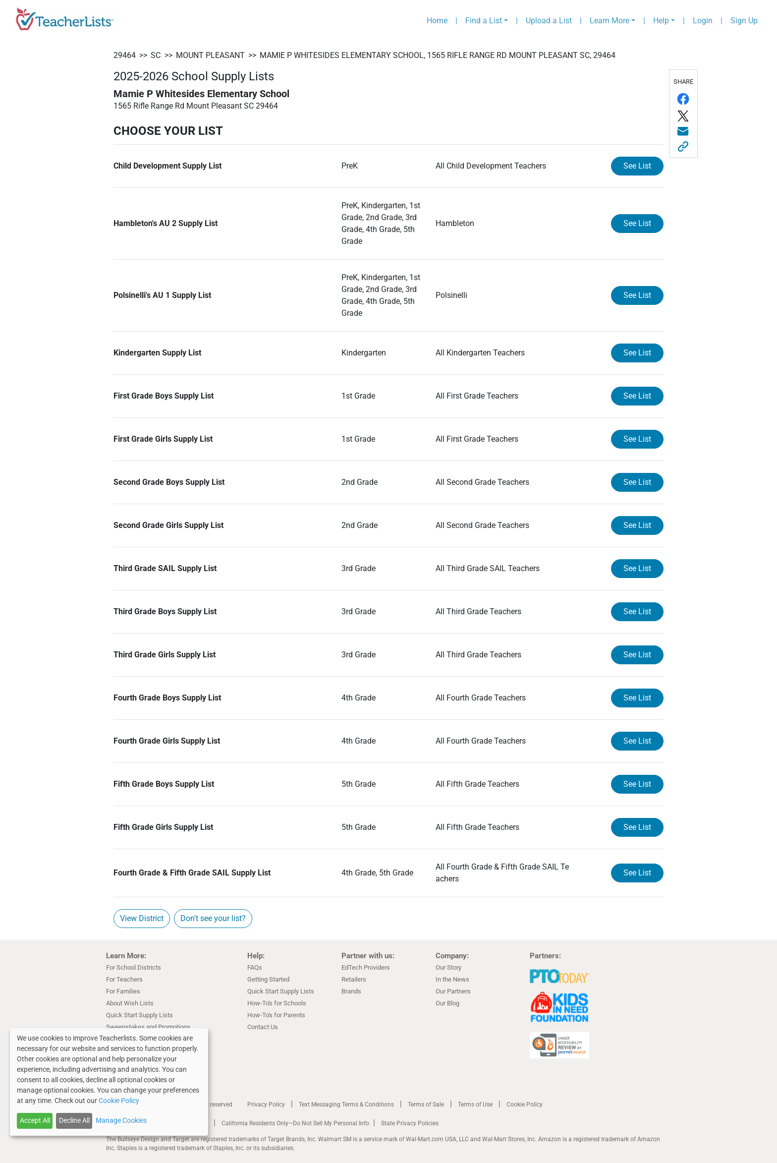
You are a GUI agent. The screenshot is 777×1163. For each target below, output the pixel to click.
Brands (351, 991)
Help (661, 20)
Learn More (609, 20)
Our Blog (447, 1003)
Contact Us (262, 1027)
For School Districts (133, 967)
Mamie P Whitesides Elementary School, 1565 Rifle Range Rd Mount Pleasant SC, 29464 (437, 55)
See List (637, 166)
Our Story (448, 967)
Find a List (483, 20)
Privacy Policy (266, 1104)
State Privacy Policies (410, 1123)
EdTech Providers (365, 967)
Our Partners (453, 991)
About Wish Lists (130, 1003)
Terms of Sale (426, 1104)
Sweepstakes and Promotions (148, 1027)
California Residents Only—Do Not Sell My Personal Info (295, 1123)
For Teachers (124, 979)
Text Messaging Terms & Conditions (346, 1104)
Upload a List (549, 20)
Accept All (35, 1120)
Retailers (353, 979)
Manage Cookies (121, 1120)
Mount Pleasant (210, 55)
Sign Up (744, 20)
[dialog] (109, 1082)
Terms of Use (475, 1104)
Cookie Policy (524, 1104)
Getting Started (268, 979)
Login (703, 20)
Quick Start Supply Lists (139, 1015)
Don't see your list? (213, 918)
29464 (124, 55)
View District (142, 918)
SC (156, 55)
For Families (123, 991)
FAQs (254, 967)
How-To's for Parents (276, 1015)
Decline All (74, 1120)
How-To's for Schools (276, 1003)
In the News (452, 979)
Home (437, 20)
